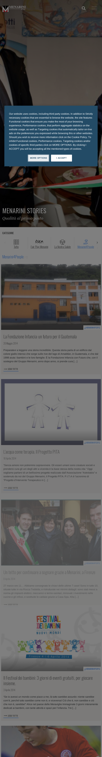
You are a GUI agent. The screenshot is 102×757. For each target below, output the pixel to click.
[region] (51, 136)
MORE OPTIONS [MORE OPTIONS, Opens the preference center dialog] (38, 158)
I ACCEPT (61, 158)
